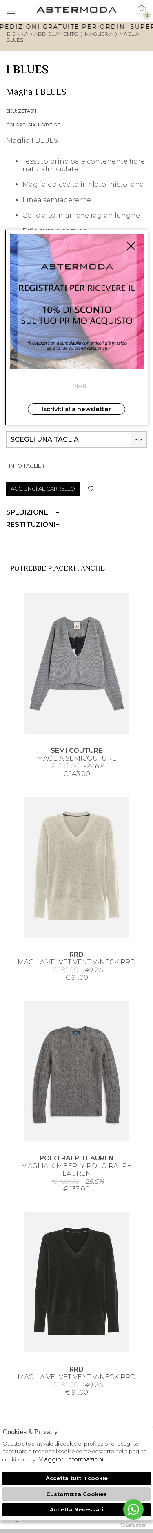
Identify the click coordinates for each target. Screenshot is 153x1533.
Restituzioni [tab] (32, 524)
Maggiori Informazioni (70, 1459)
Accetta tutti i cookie (77, 1478)
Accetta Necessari (76, 1510)
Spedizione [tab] (32, 512)
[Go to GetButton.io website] (133, 1524)
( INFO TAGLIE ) (25, 466)
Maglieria (99, 34)
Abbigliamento (56, 34)
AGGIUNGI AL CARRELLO (43, 488)
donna (17, 34)
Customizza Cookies (76, 1494)
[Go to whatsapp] (133, 1509)
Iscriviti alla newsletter (76, 409)
